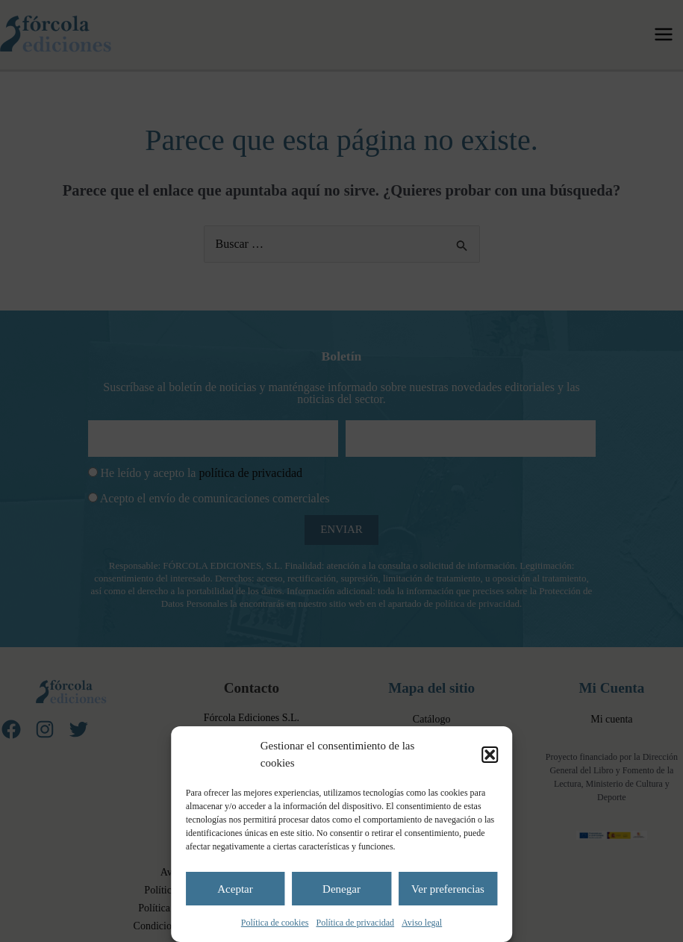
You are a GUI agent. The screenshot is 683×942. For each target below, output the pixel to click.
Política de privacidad (355, 922)
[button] (489, 754)
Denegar (341, 889)
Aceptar (234, 889)
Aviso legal (422, 922)
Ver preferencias (447, 889)
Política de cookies (275, 922)
